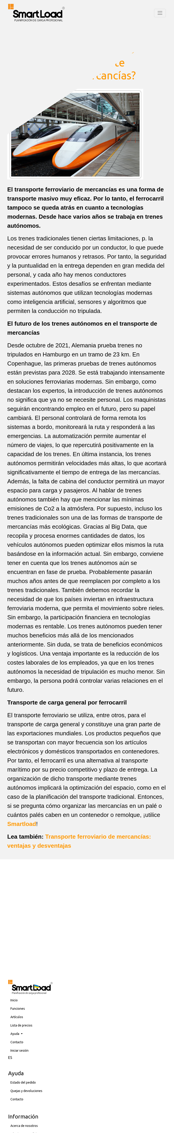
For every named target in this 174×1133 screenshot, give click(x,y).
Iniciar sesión (19, 1050)
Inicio (14, 1000)
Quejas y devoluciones (26, 1091)
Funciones (17, 1008)
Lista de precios (21, 1025)
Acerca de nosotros (24, 1126)
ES (10, 1058)
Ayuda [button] (15, 1034)
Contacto (16, 1042)
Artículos (16, 1017)
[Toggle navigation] (160, 13)
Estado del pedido (23, 1082)
